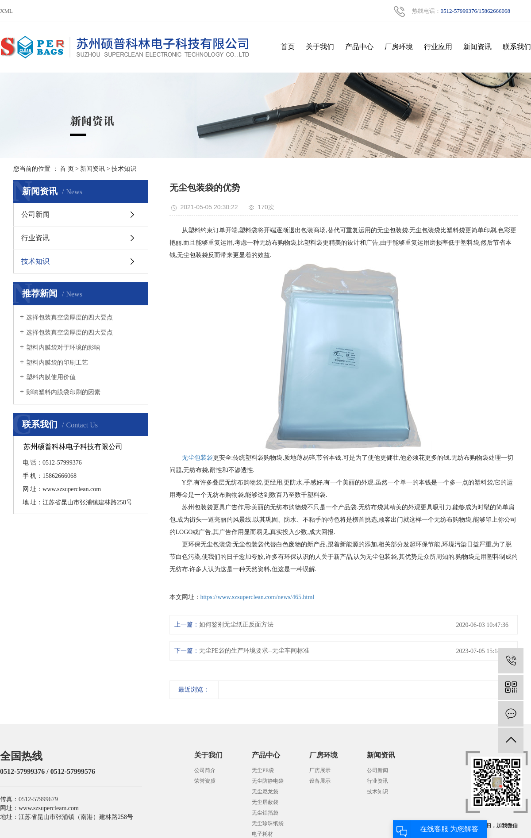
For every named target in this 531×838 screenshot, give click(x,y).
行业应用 (438, 46)
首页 (288, 46)
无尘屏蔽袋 (265, 802)
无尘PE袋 (263, 770)
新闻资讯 (477, 46)
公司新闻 (35, 214)
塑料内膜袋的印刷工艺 (57, 362)
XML (6, 11)
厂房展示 (320, 770)
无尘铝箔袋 (265, 813)
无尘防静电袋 (268, 781)
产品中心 (359, 46)
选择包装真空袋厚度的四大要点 (69, 317)
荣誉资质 (204, 781)
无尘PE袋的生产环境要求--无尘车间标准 (254, 650)
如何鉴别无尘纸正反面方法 (236, 624)
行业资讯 (35, 238)
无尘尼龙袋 (265, 791)
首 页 (67, 168)
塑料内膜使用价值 (51, 377)
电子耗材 (262, 834)
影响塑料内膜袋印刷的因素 (63, 392)
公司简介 (204, 770)
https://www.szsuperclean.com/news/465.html (257, 597)
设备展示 (320, 781)
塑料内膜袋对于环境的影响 (63, 347)
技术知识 (124, 168)
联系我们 (517, 46)
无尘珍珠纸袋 (268, 823)
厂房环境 (399, 46)
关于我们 (320, 46)
